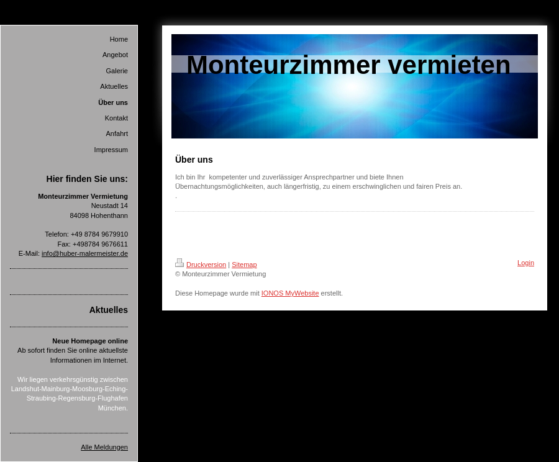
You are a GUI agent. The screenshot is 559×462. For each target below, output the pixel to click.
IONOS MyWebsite (290, 293)
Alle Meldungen (104, 447)
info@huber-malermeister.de (85, 253)
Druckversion (200, 264)
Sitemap (244, 264)
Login (525, 262)
